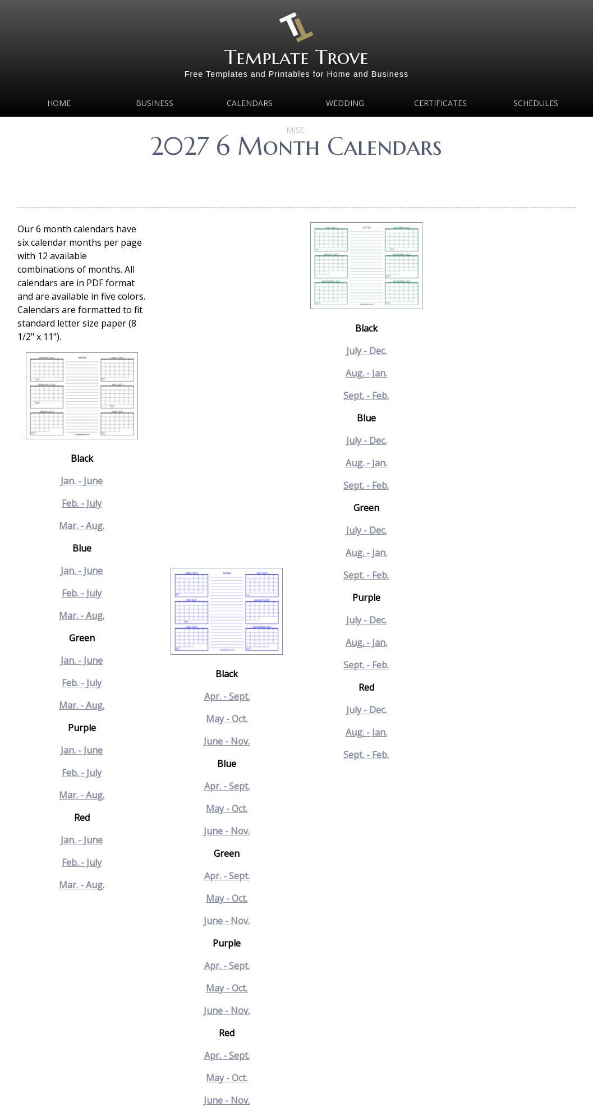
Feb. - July (82, 503)
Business (154, 103)
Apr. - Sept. (227, 696)
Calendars (250, 103)
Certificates (440, 103)
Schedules (535, 103)
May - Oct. (226, 719)
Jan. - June (82, 481)
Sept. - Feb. (366, 395)
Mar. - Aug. (81, 526)
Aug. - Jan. (366, 373)
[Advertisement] (296, 179)
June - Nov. (227, 741)
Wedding (345, 103)
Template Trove (296, 57)
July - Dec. (366, 351)
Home (59, 103)
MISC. (296, 130)
